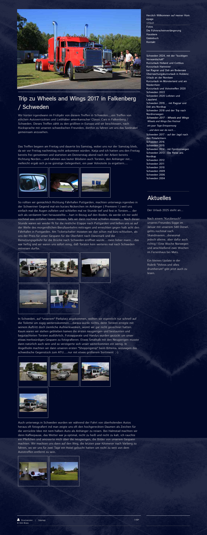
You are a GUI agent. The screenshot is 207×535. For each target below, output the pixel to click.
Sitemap (42, 520)
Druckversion (25, 520)
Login (136, 519)
